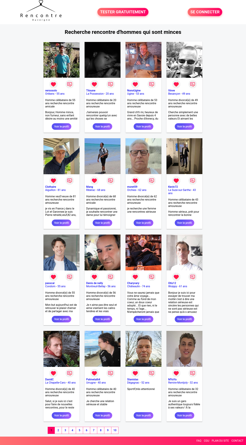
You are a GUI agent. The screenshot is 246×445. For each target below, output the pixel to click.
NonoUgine (134, 90)
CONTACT (237, 440)
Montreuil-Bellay (95, 286)
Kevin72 (173, 186)
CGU (206, 440)
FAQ (198, 440)
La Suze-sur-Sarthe (179, 190)
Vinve (171, 90)
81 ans (62, 190)
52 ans (145, 382)
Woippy (172, 286)
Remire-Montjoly (178, 382)
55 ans (60, 93)
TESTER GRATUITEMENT (123, 12)
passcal (49, 283)
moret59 (132, 186)
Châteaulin (133, 286)
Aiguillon (50, 190)
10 (114, 430)
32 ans (194, 382)
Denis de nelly (94, 283)
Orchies (131, 190)
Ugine (130, 93)
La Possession (95, 93)
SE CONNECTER (205, 12)
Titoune (90, 90)
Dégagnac (133, 382)
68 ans (101, 190)
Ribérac (90, 190)
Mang (89, 186)
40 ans (72, 382)
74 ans (146, 286)
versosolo (51, 90)
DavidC (49, 379)
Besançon (174, 93)
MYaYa (172, 379)
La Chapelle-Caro (55, 382)
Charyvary (133, 283)
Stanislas (132, 379)
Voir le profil (61, 126)
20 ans (110, 93)
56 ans (111, 286)
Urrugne (91, 382)
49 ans (186, 93)
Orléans (49, 93)
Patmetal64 (93, 379)
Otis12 (172, 283)
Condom (50, 286)
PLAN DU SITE (220, 440)
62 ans (142, 190)
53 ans (140, 93)
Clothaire (50, 186)
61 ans (183, 286)
